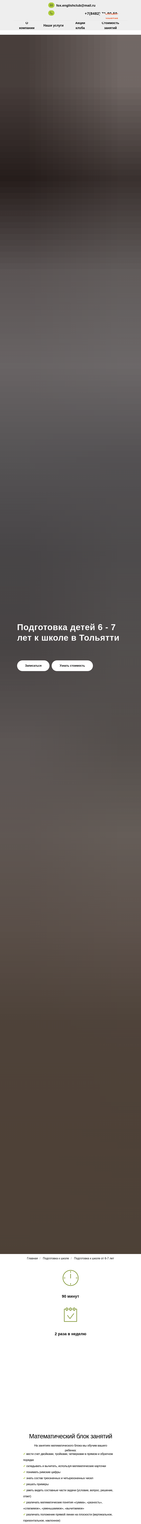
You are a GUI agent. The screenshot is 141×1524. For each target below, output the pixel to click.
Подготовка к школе (56, 1258)
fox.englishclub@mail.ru (75, 5)
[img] (51, 13)
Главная (32, 1258)
